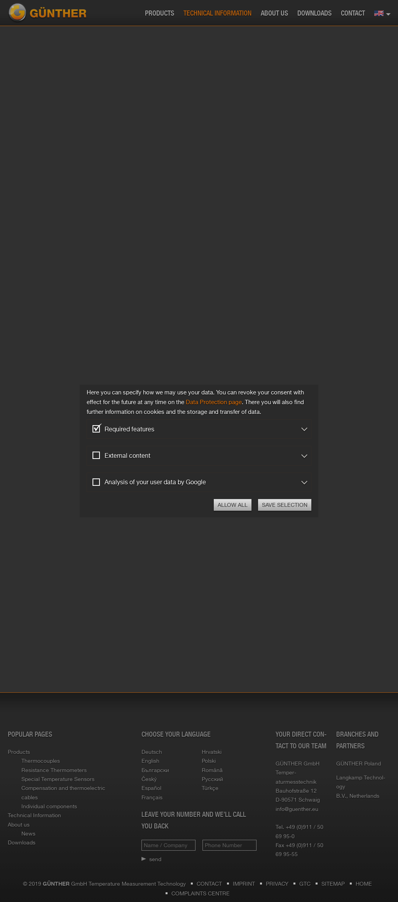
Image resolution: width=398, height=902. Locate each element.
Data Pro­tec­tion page (214, 402)
